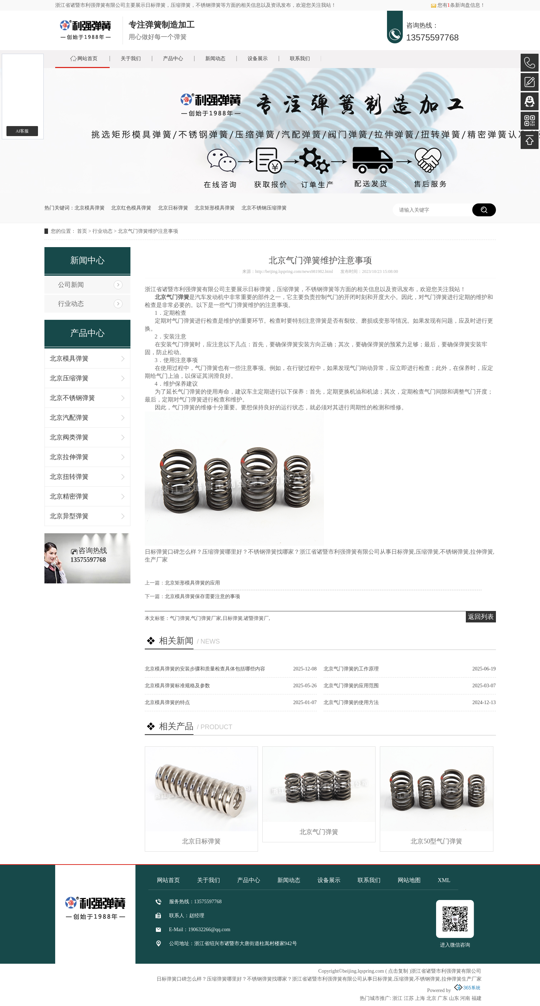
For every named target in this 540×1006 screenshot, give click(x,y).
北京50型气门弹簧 (436, 841)
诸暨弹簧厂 (256, 618)
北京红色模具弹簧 (131, 208)
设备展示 (258, 58)
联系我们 (300, 58)
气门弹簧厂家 (206, 618)
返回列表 (481, 616)
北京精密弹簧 (69, 496)
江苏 (409, 998)
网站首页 (87, 58)
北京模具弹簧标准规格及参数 (177, 685)
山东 (454, 998)
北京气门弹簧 (319, 832)
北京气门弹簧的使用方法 (351, 702)
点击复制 (398, 971)
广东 (443, 998)
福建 (477, 998)
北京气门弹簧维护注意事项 (148, 231)
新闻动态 (215, 58)
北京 (431, 998)
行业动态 (102, 231)
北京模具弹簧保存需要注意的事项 (202, 596)
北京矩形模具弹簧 (215, 208)
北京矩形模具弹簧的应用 (192, 583)
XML (444, 880)
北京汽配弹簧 (69, 417)
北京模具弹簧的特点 (167, 702)
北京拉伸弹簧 (69, 457)
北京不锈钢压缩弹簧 (264, 208)
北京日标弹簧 (173, 208)
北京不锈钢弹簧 (72, 397)
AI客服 (22, 131)
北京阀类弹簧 (69, 437)
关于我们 (131, 58)
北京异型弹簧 (69, 516)
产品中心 (173, 58)
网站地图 (409, 880)
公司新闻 (71, 284)
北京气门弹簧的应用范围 (351, 685)
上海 (420, 998)
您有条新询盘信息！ (458, 5)
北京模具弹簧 (90, 208)
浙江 (397, 998)
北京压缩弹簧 (69, 378)
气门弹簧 (180, 618)
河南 (465, 998)
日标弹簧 (155, 5)
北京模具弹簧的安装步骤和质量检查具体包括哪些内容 (205, 669)
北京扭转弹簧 (69, 476)
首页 (82, 231)
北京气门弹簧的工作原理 (351, 669)
